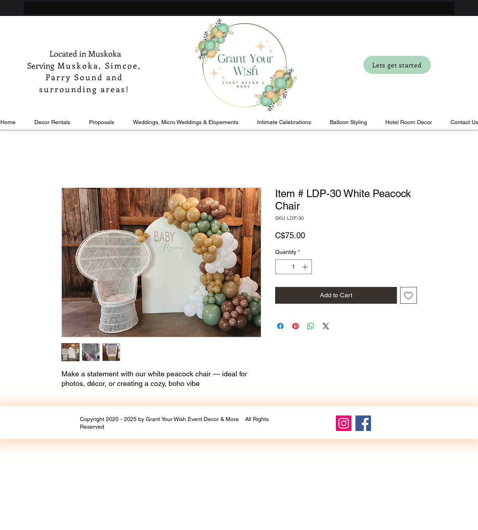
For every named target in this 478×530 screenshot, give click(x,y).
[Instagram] (343, 423)
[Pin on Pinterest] (295, 326)
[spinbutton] (293, 267)
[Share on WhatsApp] (310, 326)
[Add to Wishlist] (408, 295)
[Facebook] (363, 423)
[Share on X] (326, 326)
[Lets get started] (397, 65)
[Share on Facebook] (280, 326)
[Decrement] (281, 267)
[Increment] (306, 267)
